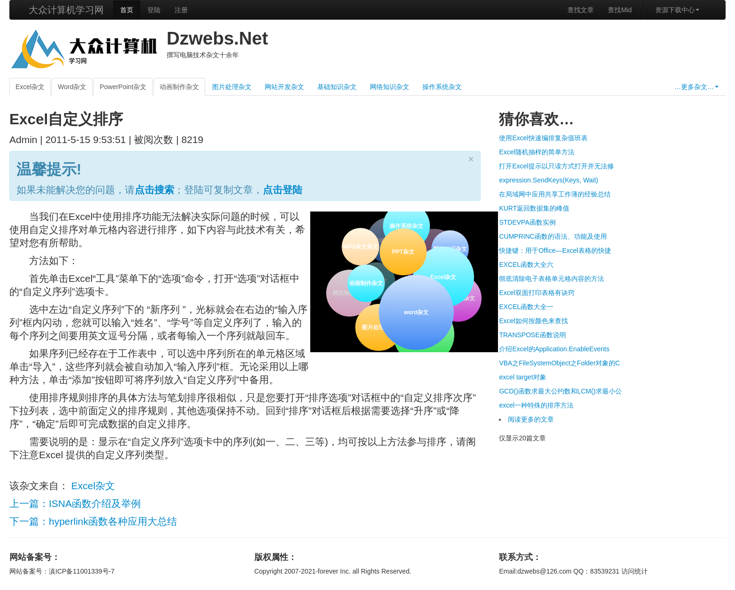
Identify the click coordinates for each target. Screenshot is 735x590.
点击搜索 (154, 189)
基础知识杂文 (337, 87)
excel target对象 (522, 377)
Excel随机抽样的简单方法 (536, 152)
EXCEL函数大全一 (526, 306)
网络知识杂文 (389, 87)
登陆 (154, 10)
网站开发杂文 (284, 87)
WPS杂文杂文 (360, 246)
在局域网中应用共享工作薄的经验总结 (555, 194)
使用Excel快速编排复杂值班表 (543, 138)
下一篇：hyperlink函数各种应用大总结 (93, 521)
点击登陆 (282, 189)
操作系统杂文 (442, 87)
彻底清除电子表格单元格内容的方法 (551, 278)
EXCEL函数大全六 (526, 264)
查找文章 (580, 10)
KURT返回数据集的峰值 (534, 208)
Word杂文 (72, 87)
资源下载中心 (677, 10)
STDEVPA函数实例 (527, 222)
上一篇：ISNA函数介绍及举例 (75, 503)
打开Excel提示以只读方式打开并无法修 (556, 166)
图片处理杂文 (232, 87)
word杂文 (415, 311)
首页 (126, 10)
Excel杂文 (30, 87)
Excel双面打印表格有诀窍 (536, 292)
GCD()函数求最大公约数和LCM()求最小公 (560, 391)
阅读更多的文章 (531, 419)
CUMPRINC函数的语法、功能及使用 (552, 236)
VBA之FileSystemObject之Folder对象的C (559, 363)
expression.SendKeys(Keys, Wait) (548, 180)
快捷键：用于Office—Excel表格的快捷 (555, 250)
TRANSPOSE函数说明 (532, 335)
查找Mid (620, 10)
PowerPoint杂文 (123, 87)
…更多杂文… (696, 87)
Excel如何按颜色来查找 (533, 321)
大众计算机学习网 (66, 10)
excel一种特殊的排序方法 (536, 405)
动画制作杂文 (179, 87)
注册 (181, 10)
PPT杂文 (402, 251)
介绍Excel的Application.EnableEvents (554, 349)
